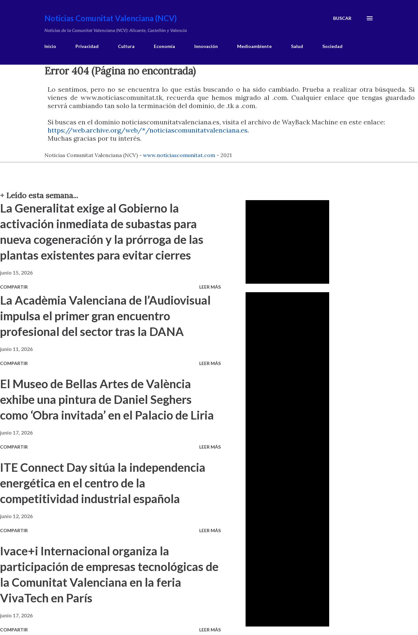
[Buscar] (342, 18)
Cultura (126, 46)
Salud (297, 46)
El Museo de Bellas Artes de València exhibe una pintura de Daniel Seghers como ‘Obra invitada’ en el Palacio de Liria (107, 399)
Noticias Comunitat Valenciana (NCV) (110, 18)
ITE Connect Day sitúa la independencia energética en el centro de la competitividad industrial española (102, 483)
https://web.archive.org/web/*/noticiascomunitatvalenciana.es (148, 130)
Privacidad (87, 46)
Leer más (210, 287)
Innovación (206, 46)
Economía (164, 46)
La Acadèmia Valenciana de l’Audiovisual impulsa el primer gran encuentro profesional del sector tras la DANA (105, 316)
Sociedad (332, 46)
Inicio (50, 46)
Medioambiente (254, 46)
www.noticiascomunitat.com (179, 155)
